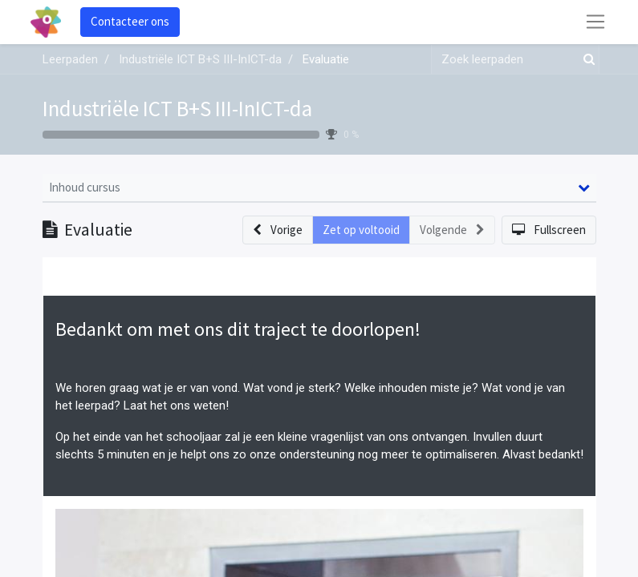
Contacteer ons (130, 21)
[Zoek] (586, 60)
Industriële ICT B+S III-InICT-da (177, 108)
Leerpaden (70, 59)
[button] (277, 230)
